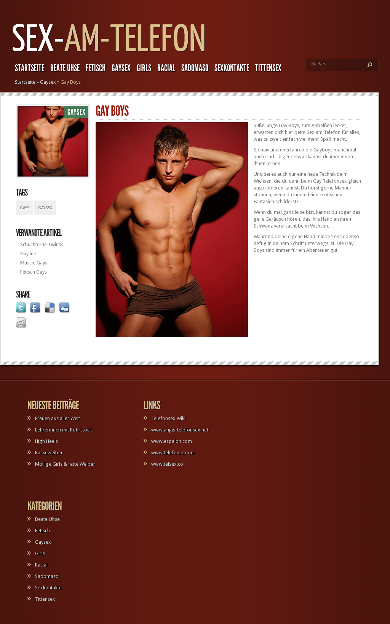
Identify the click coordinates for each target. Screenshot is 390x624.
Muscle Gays (33, 263)
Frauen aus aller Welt (57, 418)
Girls (144, 68)
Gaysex (121, 68)
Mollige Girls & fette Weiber (65, 464)
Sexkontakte (231, 68)
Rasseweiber (49, 452)
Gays (24, 207)
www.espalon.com (171, 441)
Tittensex (268, 68)
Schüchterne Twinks (41, 244)
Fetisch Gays (33, 272)
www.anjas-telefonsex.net (179, 430)
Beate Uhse (65, 68)
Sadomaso (194, 68)
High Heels (46, 441)
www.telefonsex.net (173, 452)
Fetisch (95, 68)
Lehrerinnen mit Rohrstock (63, 430)
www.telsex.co (167, 464)
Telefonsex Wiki (168, 418)
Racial (166, 68)
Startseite (29, 68)
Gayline (28, 253)
